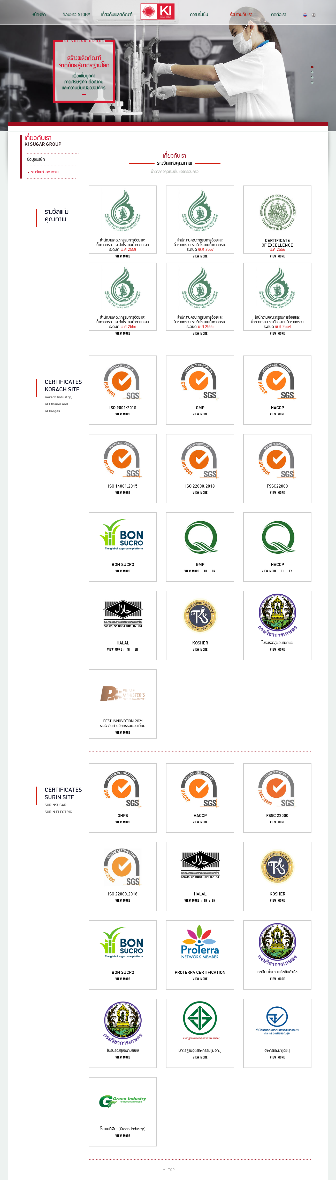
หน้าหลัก (39, 15)
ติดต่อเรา (278, 15)
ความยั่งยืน (199, 15)
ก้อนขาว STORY (76, 15)
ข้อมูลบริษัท (36, 159)
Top (171, 1169)
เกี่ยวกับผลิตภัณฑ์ (116, 15)
